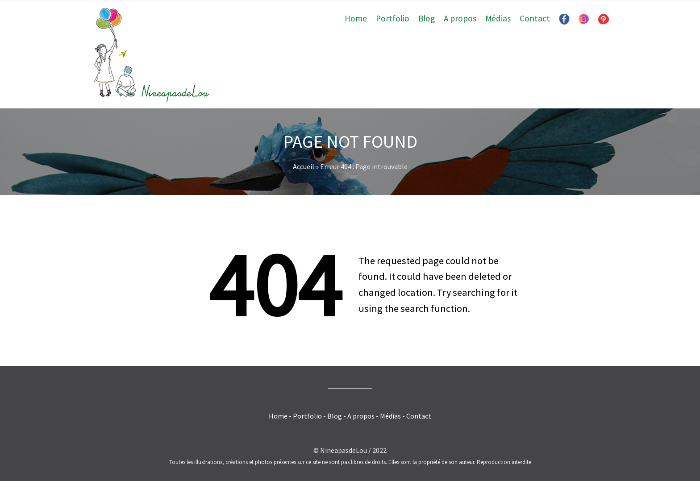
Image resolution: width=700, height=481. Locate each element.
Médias (498, 18)
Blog (426, 18)
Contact (535, 18)
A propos (460, 18)
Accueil (303, 166)
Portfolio (392, 18)
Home (356, 18)
